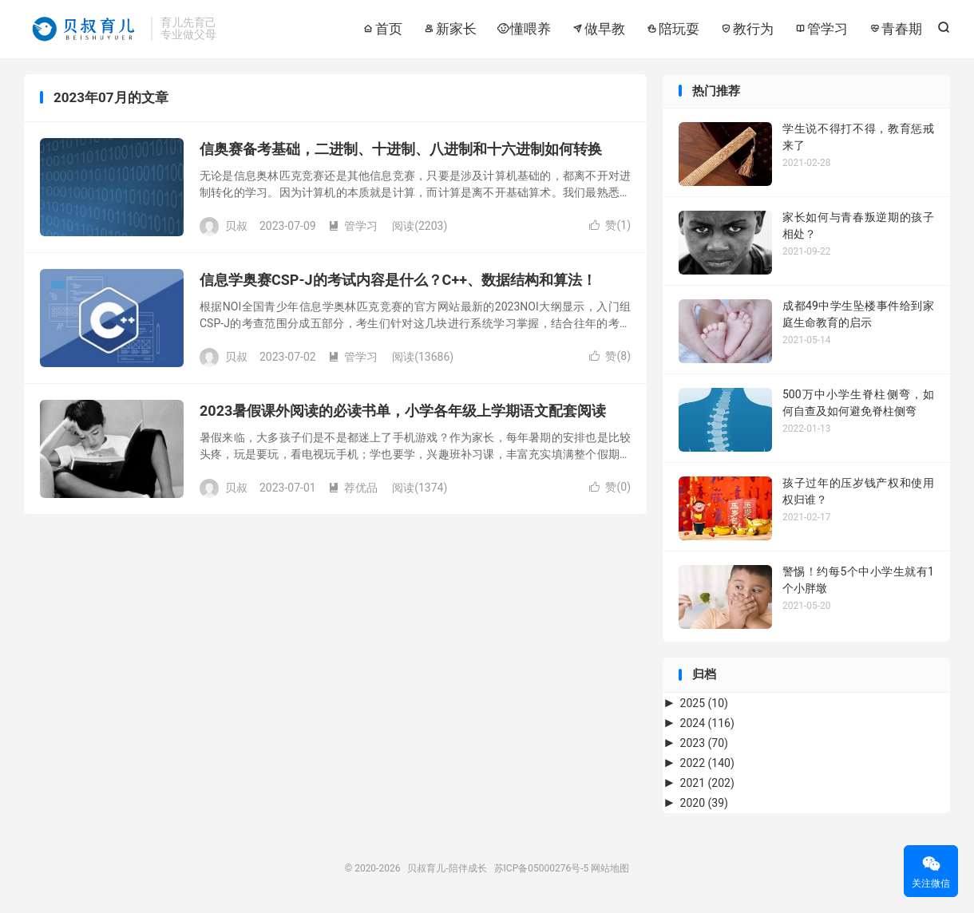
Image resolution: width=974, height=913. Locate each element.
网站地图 (610, 868)
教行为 (746, 29)
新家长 (449, 29)
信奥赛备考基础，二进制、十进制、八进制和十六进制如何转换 (401, 148)
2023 (704, 743)
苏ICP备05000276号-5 (541, 868)
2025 (704, 703)
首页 (382, 29)
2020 (704, 802)
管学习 (821, 29)
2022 (707, 763)
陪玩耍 (672, 29)
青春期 (895, 29)
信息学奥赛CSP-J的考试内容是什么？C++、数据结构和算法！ (398, 279)
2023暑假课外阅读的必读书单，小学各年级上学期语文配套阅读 (403, 410)
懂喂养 (524, 29)
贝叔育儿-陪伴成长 (83, 29)
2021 (707, 783)
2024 (707, 723)
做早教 (598, 29)
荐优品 (353, 487)
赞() (610, 225)
